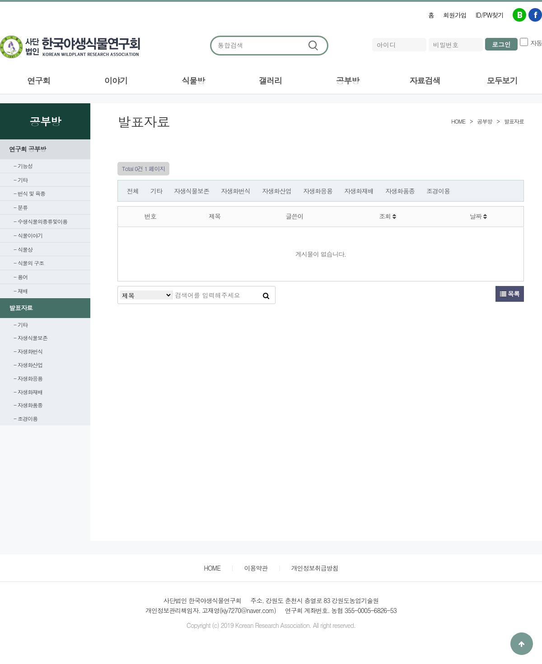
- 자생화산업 (28, 365)
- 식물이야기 (28, 235)
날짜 (478, 216)
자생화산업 (276, 190)
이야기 (115, 80)
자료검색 (425, 80)
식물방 (193, 80)
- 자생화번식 (28, 351)
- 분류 (21, 207)
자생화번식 (235, 190)
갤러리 (270, 80)
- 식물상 (23, 249)
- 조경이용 (25, 418)
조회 (387, 216)
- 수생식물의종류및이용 (40, 221)
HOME (212, 567)
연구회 (38, 80)
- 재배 (21, 291)
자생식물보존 (191, 190)
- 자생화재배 (28, 392)
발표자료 (21, 307)
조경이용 (438, 190)
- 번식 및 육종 (29, 193)
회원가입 (455, 14)
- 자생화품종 (28, 405)
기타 (156, 190)
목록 (509, 293)
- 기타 (21, 180)
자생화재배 (359, 190)
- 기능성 (23, 166)
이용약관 (255, 567)
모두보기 (502, 80)
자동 (536, 42)
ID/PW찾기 (490, 14)
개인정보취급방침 (314, 567)
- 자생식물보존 (30, 337)
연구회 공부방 (27, 148)
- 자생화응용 (28, 378)
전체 (133, 190)
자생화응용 (317, 190)
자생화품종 (400, 190)
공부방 (347, 80)
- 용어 (21, 277)
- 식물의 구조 (29, 263)
